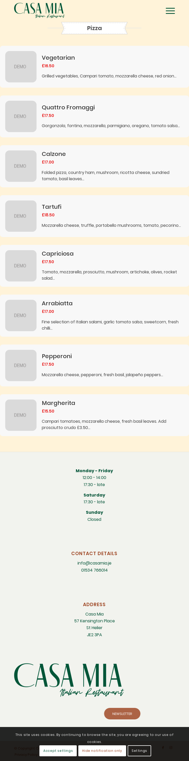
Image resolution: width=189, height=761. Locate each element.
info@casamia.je (94, 563)
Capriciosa (58, 254)
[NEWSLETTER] (156, 713)
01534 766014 (94, 570)
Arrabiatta (57, 303)
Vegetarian (58, 58)
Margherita (58, 403)
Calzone (54, 154)
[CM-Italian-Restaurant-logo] (78, 10)
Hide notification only (102, 750)
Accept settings (58, 750)
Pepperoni (57, 356)
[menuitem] (168, 10)
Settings (139, 750)
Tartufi (51, 207)
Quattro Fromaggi (68, 107)
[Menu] (168, 10)
